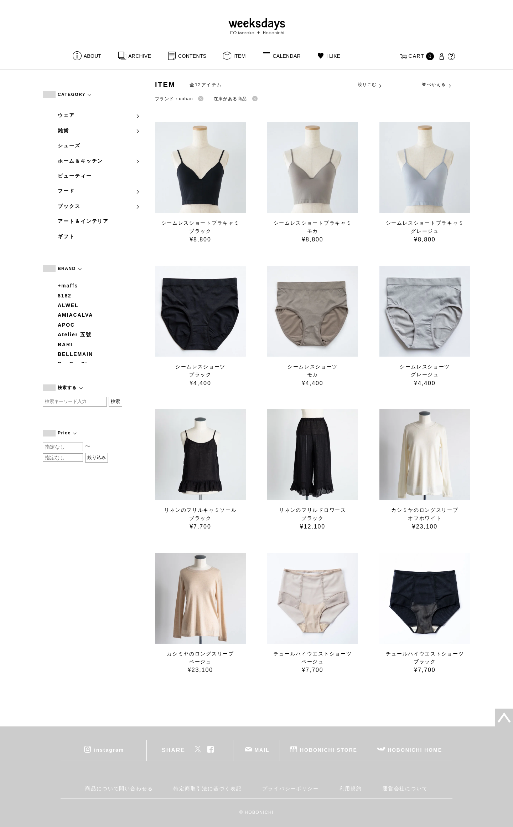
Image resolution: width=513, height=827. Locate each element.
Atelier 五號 (75, 334)
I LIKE (333, 56)
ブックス (99, 206)
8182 (65, 295)
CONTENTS (192, 56)
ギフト (66, 236)
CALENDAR (286, 56)
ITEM (239, 56)
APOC (66, 325)
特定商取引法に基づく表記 (207, 788)
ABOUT (93, 56)
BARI (65, 344)
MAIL (262, 750)
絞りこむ (370, 85)
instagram (109, 750)
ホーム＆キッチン (99, 161)
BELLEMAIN (75, 354)
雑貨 (99, 130)
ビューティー (75, 176)
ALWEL (68, 305)
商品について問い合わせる (119, 788)
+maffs (68, 286)
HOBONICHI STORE (328, 750)
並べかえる (437, 85)
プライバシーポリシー (290, 788)
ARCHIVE (139, 56)
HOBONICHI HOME (415, 750)
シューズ (69, 145)
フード (99, 191)
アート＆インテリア (83, 221)
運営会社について (405, 788)
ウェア (99, 115)
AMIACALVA (75, 315)
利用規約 (351, 788)
